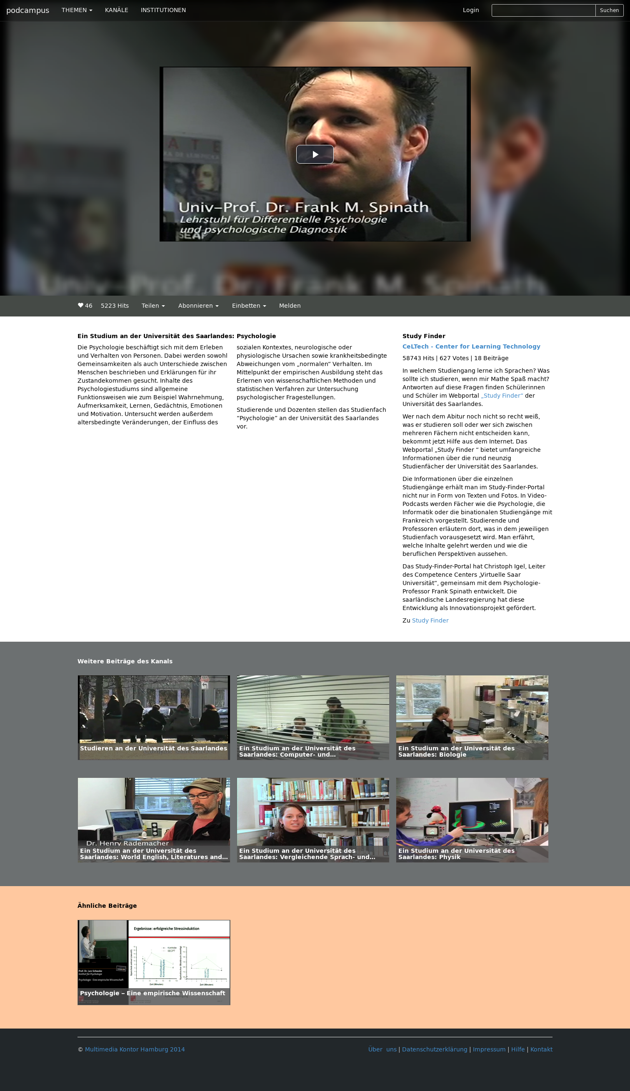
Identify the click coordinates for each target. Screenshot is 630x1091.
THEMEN (77, 10)
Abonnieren (198, 305)
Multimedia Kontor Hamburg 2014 (135, 1049)
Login (471, 10)
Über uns (382, 1049)
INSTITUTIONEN (163, 10)
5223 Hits (115, 305)
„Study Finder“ (503, 395)
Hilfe (518, 1049)
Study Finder (430, 620)
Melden (290, 305)
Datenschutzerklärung (435, 1049)
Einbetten (249, 305)
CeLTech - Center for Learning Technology (471, 346)
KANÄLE (116, 10)
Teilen (153, 305)
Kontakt (541, 1049)
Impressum (489, 1049)
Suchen (609, 10)
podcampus (27, 10)
